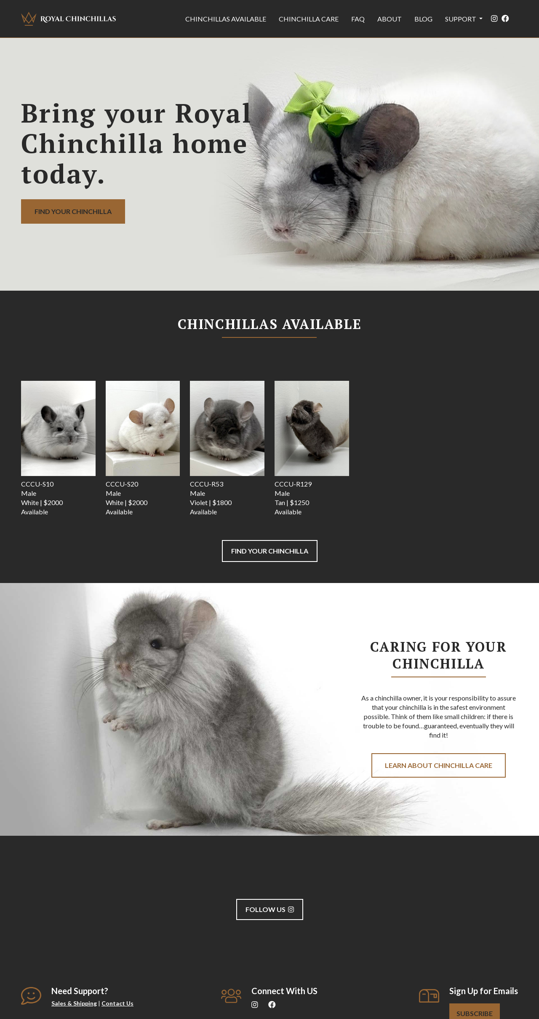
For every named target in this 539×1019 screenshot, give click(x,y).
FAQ (358, 19)
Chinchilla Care (309, 19)
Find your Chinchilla (73, 211)
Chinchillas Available (225, 19)
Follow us (269, 909)
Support (461, 19)
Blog (423, 19)
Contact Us (117, 1003)
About (389, 19)
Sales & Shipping (74, 1003)
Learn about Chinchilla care (438, 765)
